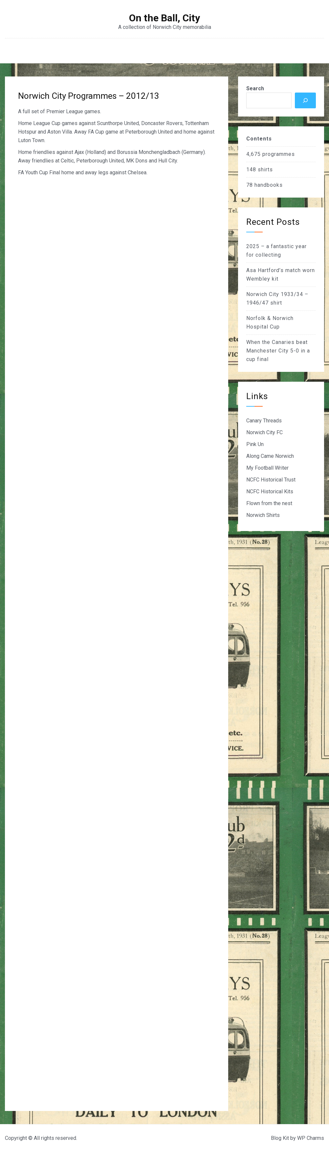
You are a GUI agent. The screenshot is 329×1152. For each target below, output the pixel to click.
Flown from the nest (269, 503)
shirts (265, 169)
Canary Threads (264, 420)
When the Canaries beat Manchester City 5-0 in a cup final (278, 350)
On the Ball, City (164, 18)
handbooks (268, 185)
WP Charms (310, 1138)
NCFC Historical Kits (269, 491)
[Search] (305, 100)
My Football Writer (267, 468)
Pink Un (255, 444)
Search (255, 88)
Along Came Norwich (270, 456)
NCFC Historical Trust (271, 480)
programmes (278, 154)
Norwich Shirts (263, 515)
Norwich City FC (264, 432)
